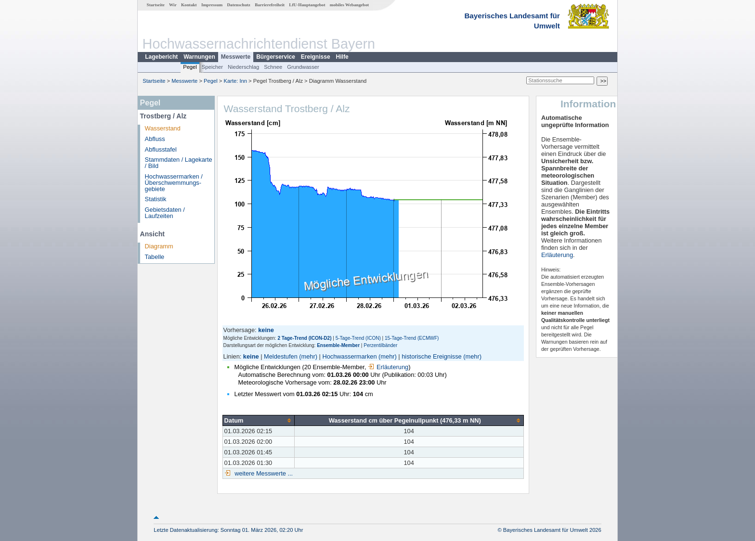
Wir (173, 4)
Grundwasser (303, 67)
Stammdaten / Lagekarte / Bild (178, 162)
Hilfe (342, 56)
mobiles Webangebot (349, 4)
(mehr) (308, 356)
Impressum (211, 4)
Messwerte (235, 56)
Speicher (212, 67)
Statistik (156, 199)
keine (251, 356)
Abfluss (155, 138)
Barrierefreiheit (270, 4)
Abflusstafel (161, 149)
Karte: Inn (235, 81)
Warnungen (199, 56)
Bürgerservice (275, 56)
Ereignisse (315, 56)
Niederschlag (243, 67)
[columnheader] (258, 420)
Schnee (273, 67)
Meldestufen (281, 356)
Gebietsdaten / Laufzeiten (165, 212)
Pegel (190, 67)
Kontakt (189, 4)
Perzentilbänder (380, 345)
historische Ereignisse (431, 356)
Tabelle (155, 256)
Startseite (156, 4)
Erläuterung (388, 367)
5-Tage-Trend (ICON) (358, 338)
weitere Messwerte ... (263, 473)
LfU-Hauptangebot (307, 4)
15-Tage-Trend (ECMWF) (412, 338)
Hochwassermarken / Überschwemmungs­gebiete (174, 183)
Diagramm (159, 246)
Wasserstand (163, 128)
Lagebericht (161, 56)
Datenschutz (238, 4)
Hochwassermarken (349, 356)
